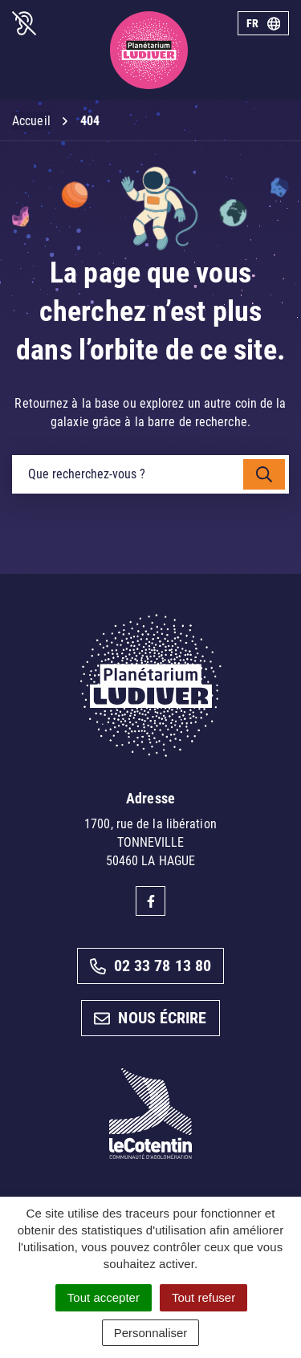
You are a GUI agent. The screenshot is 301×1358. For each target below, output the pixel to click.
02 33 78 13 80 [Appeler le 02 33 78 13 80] (150, 965)
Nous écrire (150, 1017)
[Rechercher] (264, 474)
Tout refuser (203, 1297)
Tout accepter (103, 1297)
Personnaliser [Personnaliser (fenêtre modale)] (151, 1333)
